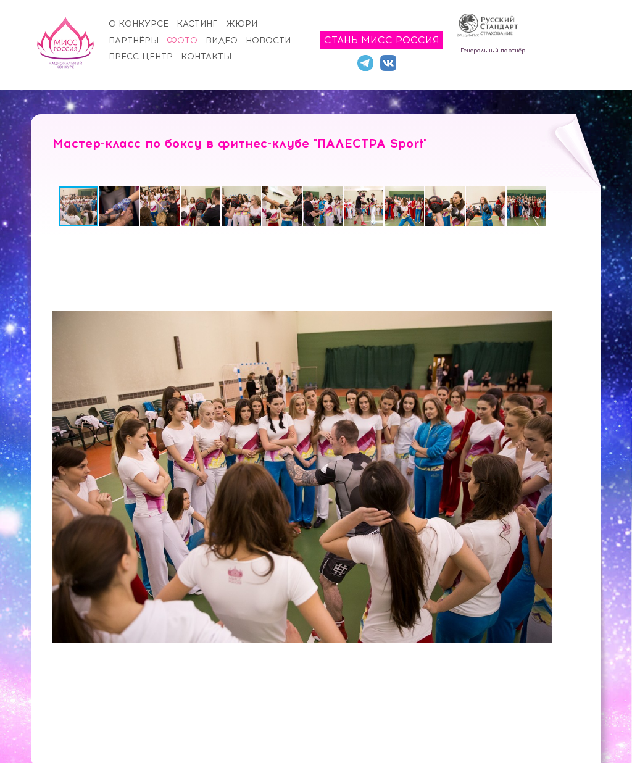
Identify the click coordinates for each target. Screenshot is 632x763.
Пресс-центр (141, 56)
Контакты (206, 56)
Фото (182, 40)
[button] (119, 206)
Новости (268, 40)
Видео (222, 40)
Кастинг (197, 24)
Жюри (241, 24)
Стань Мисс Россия (381, 40)
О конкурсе (138, 24)
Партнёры (134, 40)
